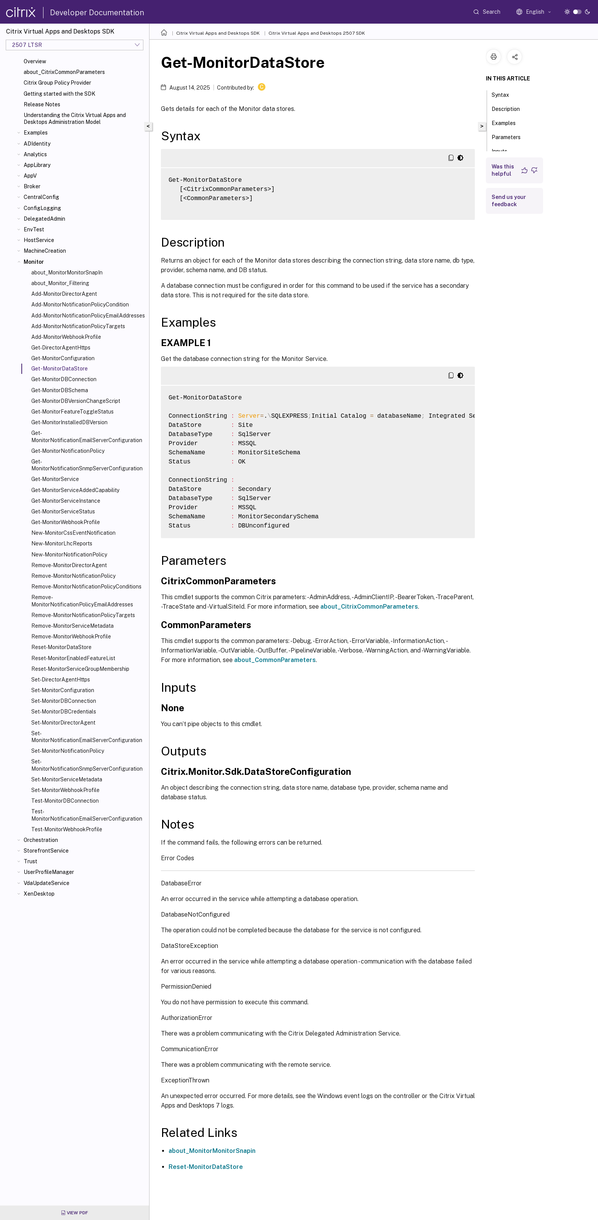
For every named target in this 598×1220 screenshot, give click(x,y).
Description (510, 108)
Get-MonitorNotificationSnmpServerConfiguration (87, 465)
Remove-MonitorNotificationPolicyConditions (86, 587)
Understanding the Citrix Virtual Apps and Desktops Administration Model (75, 118)
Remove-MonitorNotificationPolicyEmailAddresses (82, 600)
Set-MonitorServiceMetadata (66, 779)
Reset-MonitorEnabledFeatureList (73, 658)
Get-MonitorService (55, 479)
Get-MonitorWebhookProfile (65, 522)
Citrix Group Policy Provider (57, 83)
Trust (30, 861)
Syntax (505, 94)
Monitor (34, 262)
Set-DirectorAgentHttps (60, 680)
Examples (36, 133)
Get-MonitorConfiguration (63, 358)
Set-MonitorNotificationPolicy (67, 751)
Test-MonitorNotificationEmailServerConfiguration (86, 814)
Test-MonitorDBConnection (65, 801)
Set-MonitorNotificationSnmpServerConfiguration (87, 764)
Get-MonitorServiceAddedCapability (75, 490)
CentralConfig (41, 197)
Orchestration (41, 840)
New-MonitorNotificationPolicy (69, 554)
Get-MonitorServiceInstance (65, 501)
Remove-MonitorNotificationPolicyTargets (83, 615)
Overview (35, 61)
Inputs (504, 150)
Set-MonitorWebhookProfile (65, 790)
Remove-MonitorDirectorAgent (69, 565)
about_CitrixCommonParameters (64, 72)
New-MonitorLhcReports (61, 543)
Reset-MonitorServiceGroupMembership (80, 669)
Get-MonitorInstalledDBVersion (69, 422)
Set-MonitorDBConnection (63, 701)
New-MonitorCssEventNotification (73, 533)
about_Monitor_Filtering (60, 283)
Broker (32, 186)
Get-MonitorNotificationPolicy (67, 451)
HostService (39, 240)
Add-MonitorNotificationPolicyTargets (78, 326)
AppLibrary (37, 165)
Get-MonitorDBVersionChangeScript (75, 401)
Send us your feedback (509, 200)
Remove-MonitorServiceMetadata (72, 626)
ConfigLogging (42, 208)
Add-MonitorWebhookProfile (66, 337)
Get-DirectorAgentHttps (60, 348)
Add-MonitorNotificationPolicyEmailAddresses (88, 316)
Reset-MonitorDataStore (61, 647)
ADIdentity (37, 144)
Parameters (510, 136)
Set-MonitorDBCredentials (63, 712)
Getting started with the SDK (59, 94)
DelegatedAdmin (44, 219)
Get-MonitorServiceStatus (63, 511)
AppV (30, 176)
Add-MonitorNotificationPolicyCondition (80, 304)
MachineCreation (45, 251)
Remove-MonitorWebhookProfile (71, 636)
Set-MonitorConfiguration (62, 690)
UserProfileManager (49, 872)
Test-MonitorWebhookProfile (66, 829)
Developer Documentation (97, 12)
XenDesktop (39, 894)
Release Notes (42, 104)
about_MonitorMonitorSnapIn (67, 272)
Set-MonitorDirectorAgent (63, 723)
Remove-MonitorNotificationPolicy (73, 576)
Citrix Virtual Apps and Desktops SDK (218, 33)
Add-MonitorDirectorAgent (64, 294)
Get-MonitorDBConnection (63, 379)
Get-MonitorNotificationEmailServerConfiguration (86, 436)
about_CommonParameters (275, 660)
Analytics (35, 154)
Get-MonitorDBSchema (59, 390)
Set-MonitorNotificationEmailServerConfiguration (86, 736)
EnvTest (34, 229)
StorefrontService (46, 851)
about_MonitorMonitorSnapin (212, 1150)
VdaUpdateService (46, 883)
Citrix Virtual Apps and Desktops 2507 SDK (316, 33)
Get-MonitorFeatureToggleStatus (72, 412)
